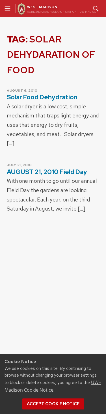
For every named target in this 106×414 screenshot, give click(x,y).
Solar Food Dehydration (42, 97)
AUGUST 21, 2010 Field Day (47, 172)
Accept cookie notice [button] (53, 404)
